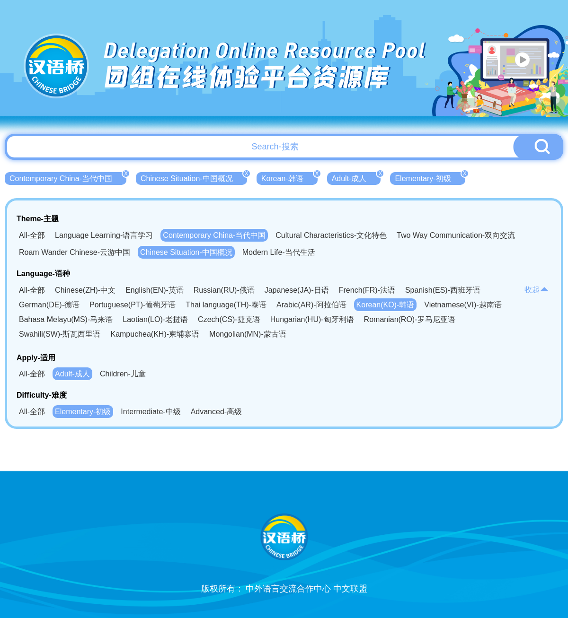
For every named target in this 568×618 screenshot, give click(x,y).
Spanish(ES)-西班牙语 (442, 290)
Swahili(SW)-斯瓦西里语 (59, 334)
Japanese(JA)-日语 (297, 290)
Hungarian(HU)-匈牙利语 (312, 319)
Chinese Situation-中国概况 (194, 177)
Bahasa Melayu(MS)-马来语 (66, 319)
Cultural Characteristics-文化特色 (331, 235)
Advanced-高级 (216, 412)
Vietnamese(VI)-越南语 (462, 305)
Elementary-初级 (430, 177)
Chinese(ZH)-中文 (85, 290)
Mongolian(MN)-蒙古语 (247, 334)
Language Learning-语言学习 (104, 235)
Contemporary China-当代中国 (67, 177)
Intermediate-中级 (150, 412)
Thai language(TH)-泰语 (226, 305)
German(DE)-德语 (49, 305)
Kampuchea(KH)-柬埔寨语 (154, 334)
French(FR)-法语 (367, 290)
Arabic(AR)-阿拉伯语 (311, 305)
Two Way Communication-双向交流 (456, 235)
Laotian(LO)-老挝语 (155, 319)
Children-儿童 (123, 374)
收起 (536, 290)
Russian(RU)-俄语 (224, 290)
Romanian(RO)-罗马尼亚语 (409, 319)
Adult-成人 (356, 177)
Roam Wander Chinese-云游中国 (74, 252)
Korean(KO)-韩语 (385, 305)
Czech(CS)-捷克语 (229, 319)
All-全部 (32, 235)
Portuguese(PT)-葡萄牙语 (132, 305)
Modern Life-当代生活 (278, 252)
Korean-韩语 (289, 177)
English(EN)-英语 (154, 290)
